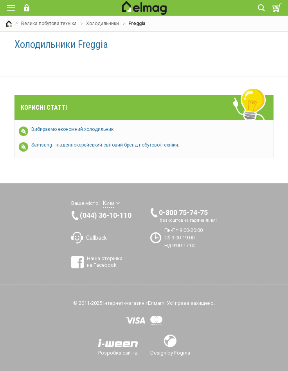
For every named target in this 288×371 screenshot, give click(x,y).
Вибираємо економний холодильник (72, 129)
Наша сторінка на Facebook (104, 261)
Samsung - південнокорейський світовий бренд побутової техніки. (105, 145)
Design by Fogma (170, 352)
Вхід (26, 8)
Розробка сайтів (118, 352)
